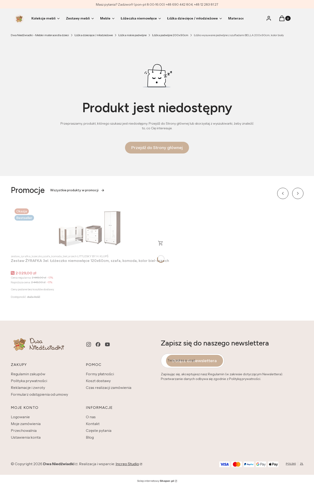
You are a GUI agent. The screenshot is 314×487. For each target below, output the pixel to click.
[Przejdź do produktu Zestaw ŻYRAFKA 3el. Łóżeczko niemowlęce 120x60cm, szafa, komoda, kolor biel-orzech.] (89, 228)
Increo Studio (127, 463)
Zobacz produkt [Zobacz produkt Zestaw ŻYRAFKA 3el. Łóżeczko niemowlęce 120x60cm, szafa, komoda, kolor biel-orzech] (160, 243)
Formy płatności (100, 374)
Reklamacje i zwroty (28, 387)
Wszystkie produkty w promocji (77, 190)
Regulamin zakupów (28, 374)
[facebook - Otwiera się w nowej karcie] (98, 344)
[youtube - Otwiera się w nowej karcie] (107, 344)
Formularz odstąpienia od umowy (39, 394)
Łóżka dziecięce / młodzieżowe (94, 35)
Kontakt (93, 423)
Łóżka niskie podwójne (132, 35)
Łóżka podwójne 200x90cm (170, 35)
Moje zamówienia (26, 423)
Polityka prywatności (29, 380)
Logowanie (20, 416)
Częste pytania (98, 430)
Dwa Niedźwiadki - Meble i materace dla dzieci (40, 35)
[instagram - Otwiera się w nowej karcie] (88, 344)
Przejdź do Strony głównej (157, 147)
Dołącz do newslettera (194, 360)
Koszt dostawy (98, 380)
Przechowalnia (24, 430)
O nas (91, 416)
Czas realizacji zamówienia (108, 387)
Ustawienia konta (26, 437)
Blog (90, 437)
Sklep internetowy (155, 481)
